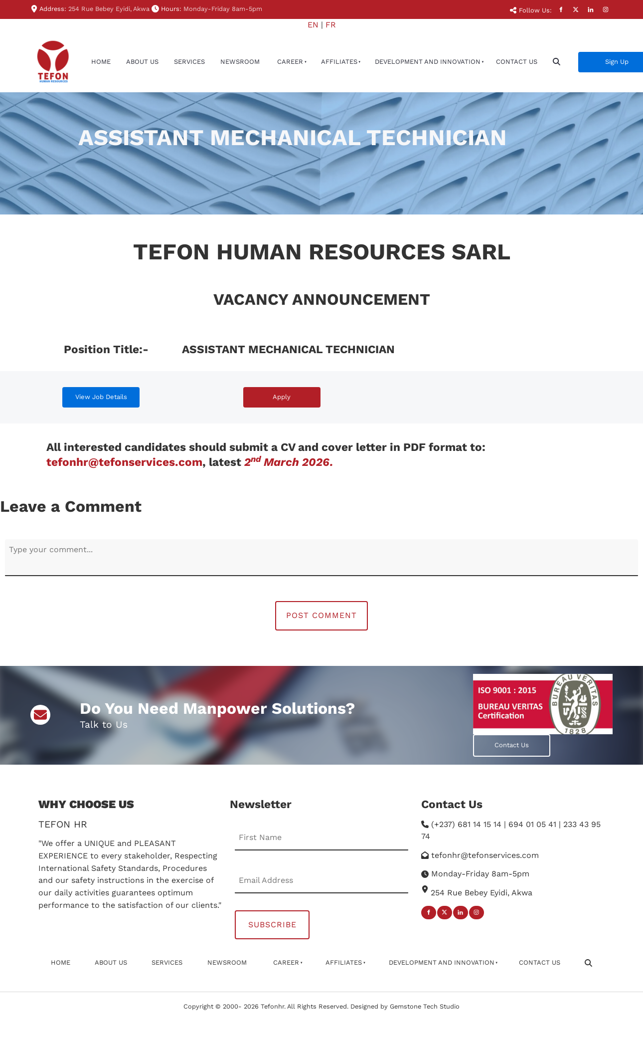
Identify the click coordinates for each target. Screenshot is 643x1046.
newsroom (240, 61)
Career (290, 61)
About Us (142, 61)
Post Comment (321, 615)
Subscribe (272, 924)
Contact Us (516, 61)
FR (330, 24)
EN (313, 24)
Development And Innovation (428, 61)
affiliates (339, 61)
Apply (252, 393)
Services (189, 61)
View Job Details (88, 393)
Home (101, 61)
